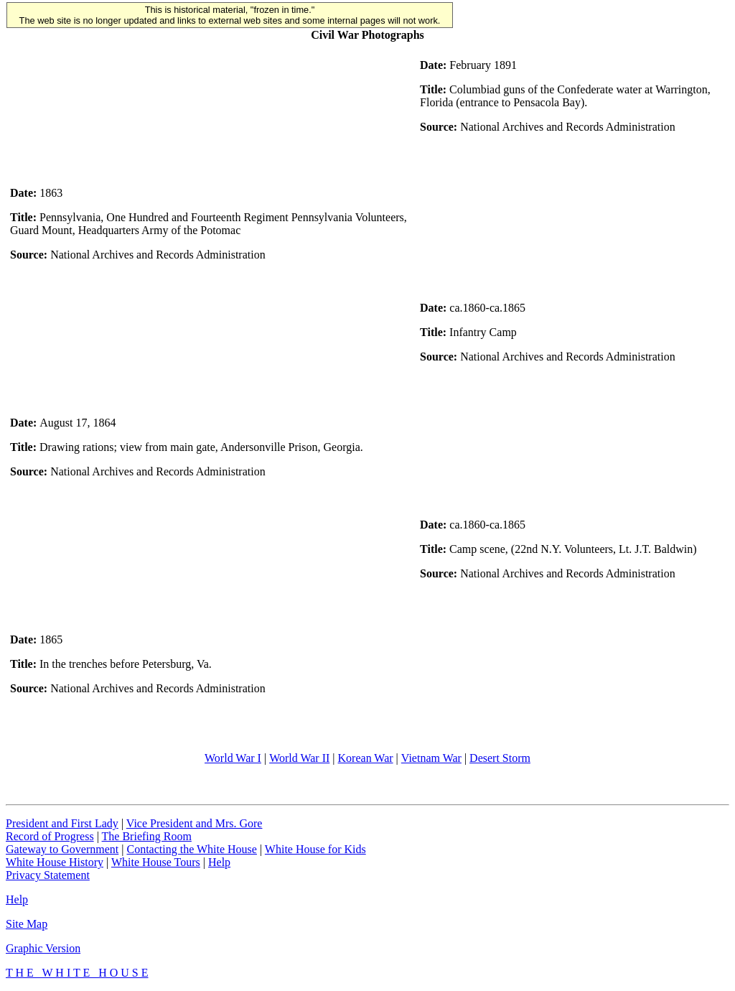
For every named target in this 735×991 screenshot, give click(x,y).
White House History (54, 862)
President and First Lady (62, 823)
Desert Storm (499, 758)
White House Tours (155, 862)
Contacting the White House (191, 849)
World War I (233, 758)
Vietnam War (431, 758)
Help (219, 862)
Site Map (26, 924)
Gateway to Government (62, 849)
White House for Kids (315, 849)
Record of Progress (50, 836)
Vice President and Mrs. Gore (194, 823)
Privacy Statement (48, 875)
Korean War (365, 758)
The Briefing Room (147, 836)
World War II (299, 758)
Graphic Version (43, 948)
